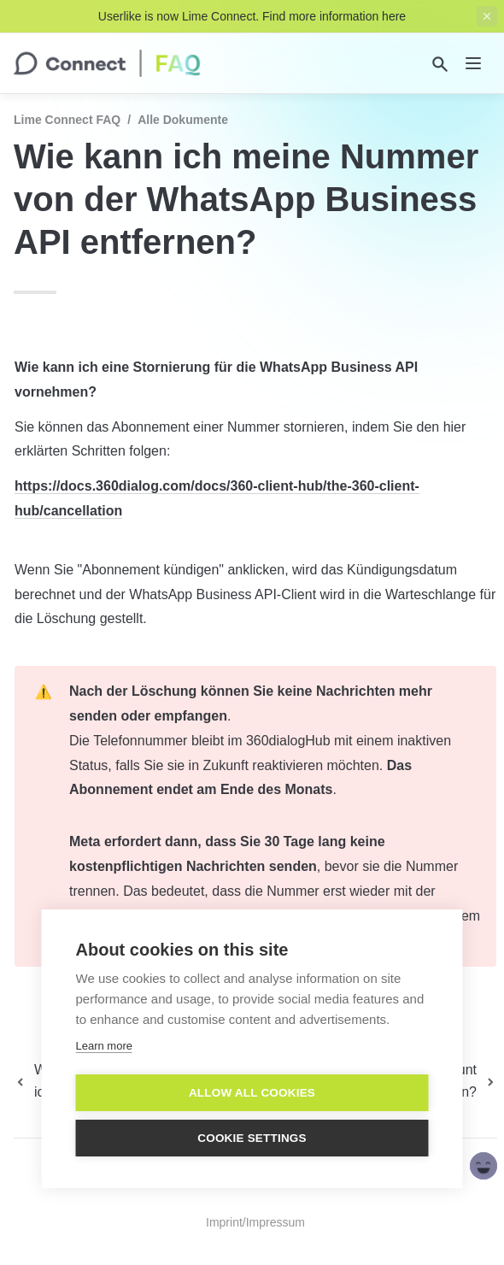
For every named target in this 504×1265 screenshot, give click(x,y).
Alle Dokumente (183, 119)
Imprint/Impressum (255, 1222)
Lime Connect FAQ (67, 119)
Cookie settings (252, 1138)
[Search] (440, 64)
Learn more (104, 1045)
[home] (107, 63)
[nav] (473, 63)
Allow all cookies (252, 1092)
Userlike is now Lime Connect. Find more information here (252, 16)
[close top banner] (487, 16)
